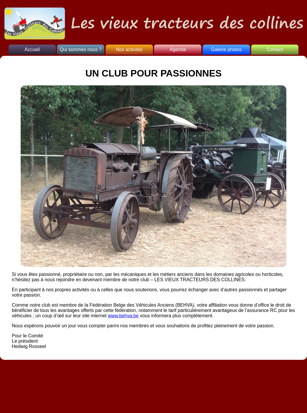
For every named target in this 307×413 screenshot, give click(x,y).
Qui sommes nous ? (81, 49)
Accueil (32, 49)
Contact (275, 49)
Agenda (178, 49)
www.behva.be (123, 315)
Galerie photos (226, 49)
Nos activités (129, 49)
